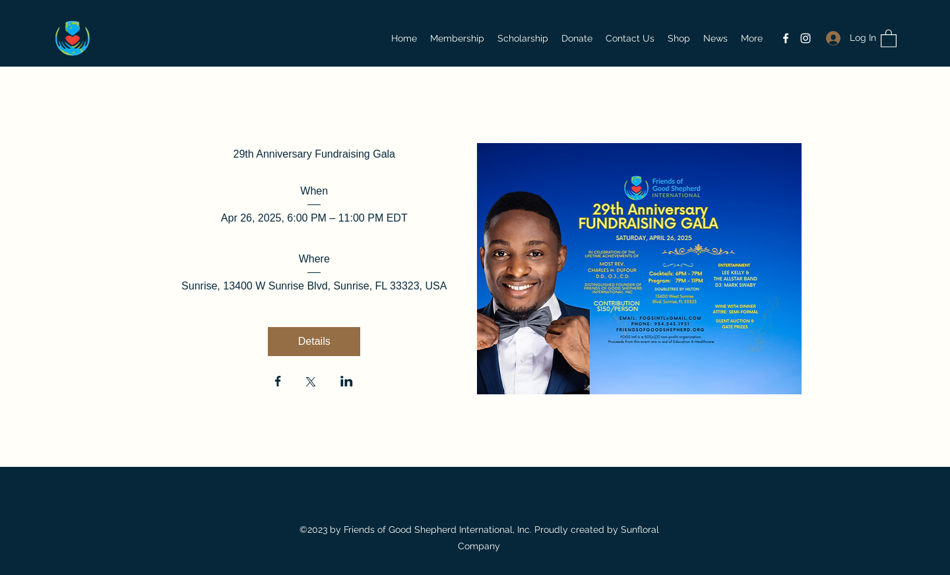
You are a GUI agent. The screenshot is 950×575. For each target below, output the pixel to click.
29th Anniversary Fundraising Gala (314, 154)
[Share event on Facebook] (278, 382)
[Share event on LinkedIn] (346, 382)
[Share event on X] (311, 383)
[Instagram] (805, 38)
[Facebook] (785, 38)
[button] (889, 37)
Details (314, 341)
